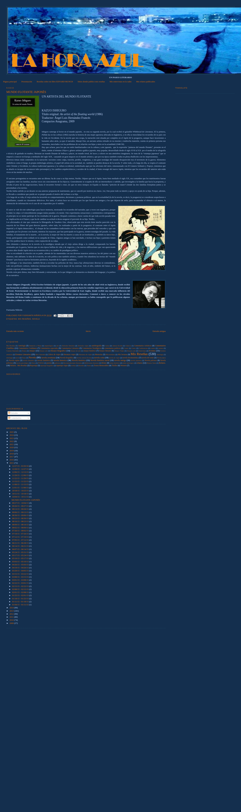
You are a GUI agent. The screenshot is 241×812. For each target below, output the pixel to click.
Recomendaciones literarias (72, 363)
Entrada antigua (159, 331)
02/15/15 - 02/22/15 (20, 586)
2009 (12, 623)
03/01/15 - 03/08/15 (20, 580)
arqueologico (48, 346)
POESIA (41, 363)
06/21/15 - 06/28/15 (20, 543)
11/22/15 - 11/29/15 (20, 478)
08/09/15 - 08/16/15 (20, 524)
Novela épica (161, 358)
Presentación (26, 81)
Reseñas (81, 365)
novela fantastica (28, 360)
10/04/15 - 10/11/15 (20, 496)
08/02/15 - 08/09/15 (20, 527)
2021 (12, 444)
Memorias (98, 354)
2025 (12, 432)
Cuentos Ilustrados (12, 351)
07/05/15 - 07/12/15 (20, 540)
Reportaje (33, 366)
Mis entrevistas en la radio (121, 81)
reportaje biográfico (46, 365)
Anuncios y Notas (35, 346)
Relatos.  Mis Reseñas (18, 366)
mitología (9, 358)
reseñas (73, 365)
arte (57, 346)
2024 (12, 435)
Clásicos (128, 346)
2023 (12, 438)
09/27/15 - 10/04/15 (20, 503)
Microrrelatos (110, 354)
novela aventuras (48, 357)
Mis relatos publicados (145, 81)
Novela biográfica (66, 358)
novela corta (99, 357)
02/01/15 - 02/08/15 (20, 592)
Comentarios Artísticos (143, 346)
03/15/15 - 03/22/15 (20, 574)
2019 (12, 450)
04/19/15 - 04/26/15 (20, 567)
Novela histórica (79, 360)
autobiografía (96, 346)
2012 (12, 614)
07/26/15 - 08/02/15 (20, 530)
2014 (12, 607)
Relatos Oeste (151, 363)
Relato (104, 363)
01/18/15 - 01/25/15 (20, 598)
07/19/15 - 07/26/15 (20, 533)
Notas (24, 358)
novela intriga (120, 360)
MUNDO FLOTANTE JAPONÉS (26, 500)
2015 (12, 463)
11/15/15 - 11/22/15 (20, 481)
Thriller (114, 366)
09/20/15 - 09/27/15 (20, 506)
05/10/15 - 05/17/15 (20, 558)
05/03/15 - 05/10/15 (20, 561)
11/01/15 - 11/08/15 (20, 487)
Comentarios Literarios (70, 348)
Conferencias (143, 348)
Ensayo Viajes (119, 351)
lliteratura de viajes (85, 354)
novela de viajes (114, 358)
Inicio (88, 331)
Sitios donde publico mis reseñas (91, 81)
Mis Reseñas (24, 319)
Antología (22, 346)
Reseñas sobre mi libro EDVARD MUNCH (55, 81)
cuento (153, 348)
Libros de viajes (54, 354)
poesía (49, 363)
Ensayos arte (131, 351)
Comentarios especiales (49, 348)
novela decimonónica (131, 358)
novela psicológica (22, 363)
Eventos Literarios (23, 354)
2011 (12, 617)
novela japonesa (136, 360)
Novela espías (14, 360)
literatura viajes (69, 354)
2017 (12, 456)
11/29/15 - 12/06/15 (20, 475)
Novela (36, 319)
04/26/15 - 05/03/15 (20, 564)
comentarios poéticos (113, 348)
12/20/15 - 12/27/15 (20, 469)
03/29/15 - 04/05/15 (20, 570)
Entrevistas (142, 351)
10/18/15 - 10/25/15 (20, 490)
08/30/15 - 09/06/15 (20, 515)
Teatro (89, 365)
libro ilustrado (40, 354)
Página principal (10, 81)
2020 (12, 447)
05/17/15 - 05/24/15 (20, 555)
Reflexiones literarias (92, 363)
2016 (12, 460)
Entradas (13, 413)
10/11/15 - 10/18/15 (20, 493)
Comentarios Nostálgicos (91, 348)
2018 (12, 453)
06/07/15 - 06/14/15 (20, 549)
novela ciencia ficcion (84, 358)
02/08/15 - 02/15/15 (20, 589)
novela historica (60, 360)
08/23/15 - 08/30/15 (20, 518)
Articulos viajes (83, 346)
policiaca (58, 363)
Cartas (107, 346)
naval (17, 358)
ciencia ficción (117, 346)
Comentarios (14, 418)
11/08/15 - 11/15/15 (20, 484)
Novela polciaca (151, 360)
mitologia (160, 354)
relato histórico (115, 363)
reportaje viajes (62, 366)
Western (123, 366)
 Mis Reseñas (10, 346)
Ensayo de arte (75, 351)
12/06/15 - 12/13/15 (20, 472)
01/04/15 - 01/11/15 (20, 604)
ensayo (32, 350)
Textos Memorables (101, 366)
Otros (33, 363)
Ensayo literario (105, 351)
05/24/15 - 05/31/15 (20, 552)
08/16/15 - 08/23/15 (20, 521)
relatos (139, 363)
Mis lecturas (122, 354)
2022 (12, 441)
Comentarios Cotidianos (28, 348)
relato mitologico (128, 363)
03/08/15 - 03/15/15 (20, 577)
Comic (126, 348)
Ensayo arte (44, 351)
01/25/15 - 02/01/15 (20, 595)
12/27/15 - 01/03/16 (20, 466)
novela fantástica (43, 360)
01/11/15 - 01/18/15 (20, 601)
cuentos (160, 348)
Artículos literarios (68, 346)
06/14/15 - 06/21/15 (20, 546)
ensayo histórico (90, 351)
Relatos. (162, 363)
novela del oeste (148, 358)
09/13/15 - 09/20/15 (20, 509)
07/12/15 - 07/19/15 (20, 537)
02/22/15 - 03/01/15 (20, 583)
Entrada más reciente (15, 331)
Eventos (152, 350)
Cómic (133, 348)
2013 (12, 611)
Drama (24, 351)
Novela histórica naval (99, 360)
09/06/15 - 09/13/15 (20, 512)
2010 (12, 620)
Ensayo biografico (58, 350)
